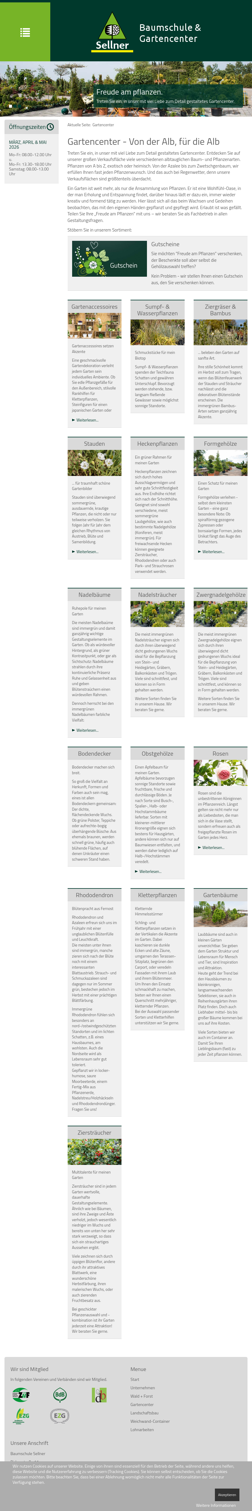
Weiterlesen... (88, 420)
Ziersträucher (94, 1132)
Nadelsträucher (157, 594)
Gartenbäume (220, 895)
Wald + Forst (141, 1396)
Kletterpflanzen (157, 895)
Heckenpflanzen (157, 443)
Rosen (220, 753)
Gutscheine (165, 244)
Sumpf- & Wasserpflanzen (157, 310)
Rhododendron (94, 895)
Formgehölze (220, 443)
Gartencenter (142, 1404)
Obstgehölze (157, 753)
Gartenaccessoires (95, 306)
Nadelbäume (94, 594)
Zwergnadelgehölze (221, 594)
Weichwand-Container (150, 1421)
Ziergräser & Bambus (220, 310)
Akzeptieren (227, 1495)
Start (134, 1379)
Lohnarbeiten (142, 1429)
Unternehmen (142, 1387)
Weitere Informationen (216, 1505)
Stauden (94, 443)
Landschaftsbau (144, 1413)
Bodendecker (94, 753)
